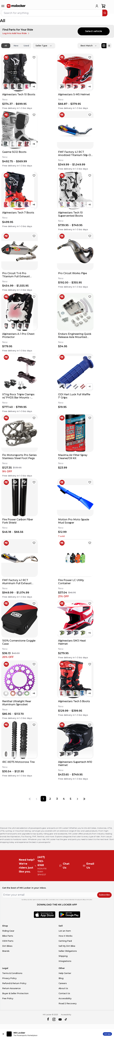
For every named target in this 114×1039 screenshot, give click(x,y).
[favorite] (34, 57)
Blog (61, 978)
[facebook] (47, 1019)
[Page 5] (70, 798)
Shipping (63, 956)
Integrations (65, 961)
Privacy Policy (9, 978)
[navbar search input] (52, 12)
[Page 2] (50, 798)
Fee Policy (7, 998)
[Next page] (77, 798)
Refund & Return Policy (14, 983)
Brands (5, 951)
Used (26, 45)
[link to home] (16, 6)
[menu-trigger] (3, 6)
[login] (96, 6)
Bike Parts (7, 936)
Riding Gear (8, 931)
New (16, 45)
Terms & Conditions (12, 973)
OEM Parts (7, 941)
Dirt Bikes (7, 946)
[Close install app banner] (3, 1034)
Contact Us (64, 993)
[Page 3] (57, 798)
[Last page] (84, 798)
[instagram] (53, 1019)
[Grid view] (103, 45)
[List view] (108, 45)
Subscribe (104, 895)
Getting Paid (65, 941)
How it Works (65, 936)
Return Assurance (11, 988)
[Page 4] (63, 798)
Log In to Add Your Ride (16, 33)
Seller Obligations (68, 951)
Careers (63, 983)
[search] (104, 13)
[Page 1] (43, 798)
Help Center (65, 973)
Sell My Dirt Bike (67, 946)
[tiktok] (66, 1019)
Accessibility (65, 998)
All (6, 45)
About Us (63, 988)
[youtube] (60, 1019)
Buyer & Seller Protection (15, 993)
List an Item (65, 931)
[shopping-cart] (103, 6)
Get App (107, 1034)
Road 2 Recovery (68, 1003)
